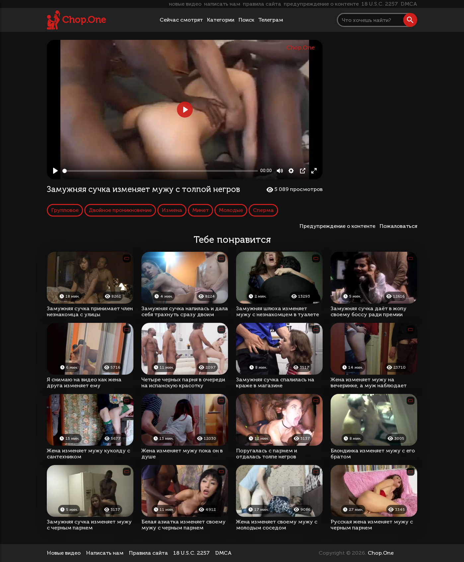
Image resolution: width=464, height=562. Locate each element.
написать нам (222, 4)
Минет (200, 210)
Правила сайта (148, 553)
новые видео (185, 4)
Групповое (65, 210)
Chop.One (84, 19)
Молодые (231, 210)
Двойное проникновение (120, 210)
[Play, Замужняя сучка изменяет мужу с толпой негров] (55, 170)
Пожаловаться (398, 226)
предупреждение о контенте (321, 4)
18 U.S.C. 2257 (379, 4)
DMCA (409, 4)
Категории (220, 20)
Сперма (263, 210)
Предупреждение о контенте (338, 226)
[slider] (160, 171)
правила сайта (262, 4)
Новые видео (64, 553)
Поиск (246, 20)
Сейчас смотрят (181, 20)
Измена (172, 210)
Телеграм (270, 20)
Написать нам (104, 553)
